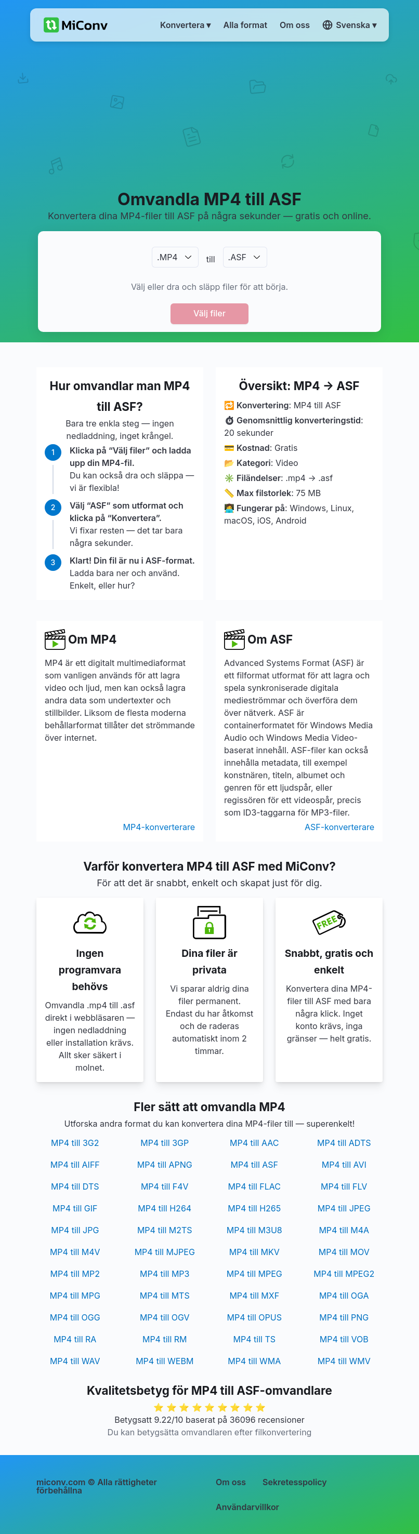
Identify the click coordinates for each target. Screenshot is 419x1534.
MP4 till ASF (254, 1164)
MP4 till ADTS (344, 1143)
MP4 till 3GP (164, 1143)
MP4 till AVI (344, 1164)
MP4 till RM (164, 1339)
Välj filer (209, 313)
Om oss (231, 1482)
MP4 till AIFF (75, 1164)
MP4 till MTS (165, 1295)
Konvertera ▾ (185, 25)
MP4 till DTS (75, 1186)
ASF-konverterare (339, 827)
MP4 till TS (254, 1339)
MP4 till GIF (75, 1208)
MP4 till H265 (254, 1208)
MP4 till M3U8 (254, 1230)
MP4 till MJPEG (165, 1252)
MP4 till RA (75, 1339)
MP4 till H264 (164, 1208)
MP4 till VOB (344, 1339)
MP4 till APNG (164, 1164)
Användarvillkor (247, 1507)
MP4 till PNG (344, 1317)
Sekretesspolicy (295, 1482)
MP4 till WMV (344, 1361)
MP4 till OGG (75, 1317)
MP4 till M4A (344, 1230)
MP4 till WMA (254, 1361)
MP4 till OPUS (254, 1317)
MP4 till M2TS (164, 1230)
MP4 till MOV (344, 1252)
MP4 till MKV (254, 1252)
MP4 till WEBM (164, 1361)
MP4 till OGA (344, 1295)
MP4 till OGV (165, 1317)
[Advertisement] (209, 115)
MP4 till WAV (75, 1361)
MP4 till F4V (165, 1186)
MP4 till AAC (254, 1143)
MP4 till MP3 (164, 1274)
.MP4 (167, 257)
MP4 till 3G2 (75, 1143)
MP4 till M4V (75, 1252)
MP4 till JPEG (344, 1208)
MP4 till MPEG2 (343, 1274)
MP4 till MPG (75, 1295)
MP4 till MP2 (75, 1274)
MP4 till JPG (75, 1230)
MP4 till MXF (254, 1295)
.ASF (237, 257)
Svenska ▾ (349, 25)
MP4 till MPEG (254, 1274)
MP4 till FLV (344, 1186)
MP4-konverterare (159, 827)
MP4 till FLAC (254, 1186)
